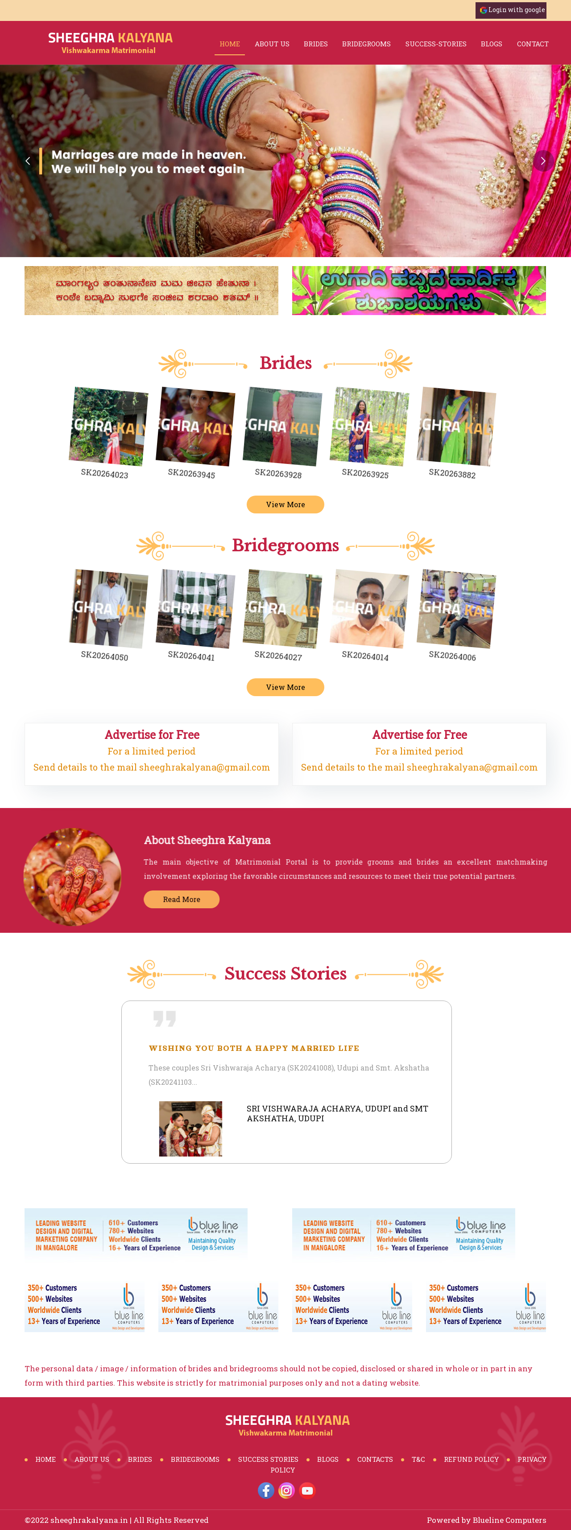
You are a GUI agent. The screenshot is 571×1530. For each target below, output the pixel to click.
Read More (188, 899)
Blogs (328, 1459)
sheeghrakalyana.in (89, 1520)
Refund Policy (471, 1459)
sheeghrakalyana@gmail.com (204, 767)
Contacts (375, 1459)
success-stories (436, 43)
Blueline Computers (509, 1520)
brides (316, 43)
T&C (418, 1459)
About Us (272, 43)
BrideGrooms (195, 1459)
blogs (491, 43)
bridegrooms (366, 43)
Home (229, 43)
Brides (140, 1459)
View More (285, 504)
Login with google (516, 9)
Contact (533, 43)
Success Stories (268, 1459)
